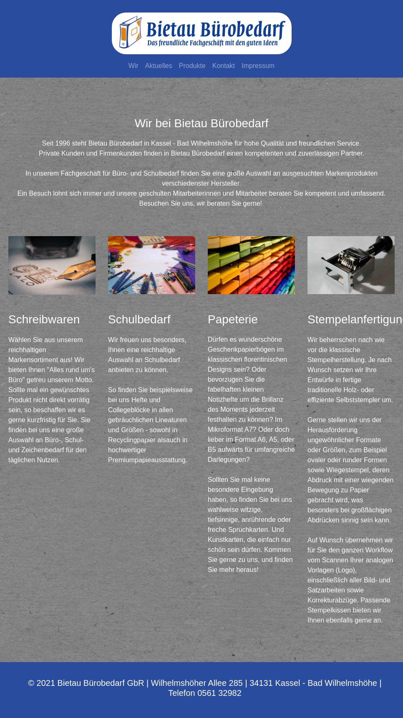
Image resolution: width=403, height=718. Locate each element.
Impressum (258, 65)
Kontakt (223, 65)
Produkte (192, 65)
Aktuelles (158, 65)
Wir (133, 65)
